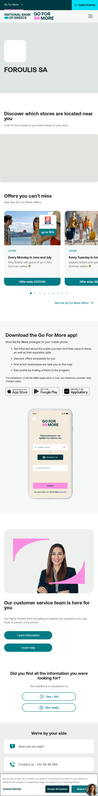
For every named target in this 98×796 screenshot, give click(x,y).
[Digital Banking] (85, 5)
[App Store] (19, 389)
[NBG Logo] (17, 16)
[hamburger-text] (90, 16)
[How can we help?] (49, 746)
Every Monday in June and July (30, 257)
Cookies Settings (12, 789)
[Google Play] (47, 389)
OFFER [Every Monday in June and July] (12, 250)
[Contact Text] (49, 764)
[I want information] (28, 635)
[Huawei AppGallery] (77, 389)
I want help (28, 647)
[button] (31, 293)
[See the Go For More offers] (74, 303)
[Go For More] (43, 16)
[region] (49, 785)
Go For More (13, 4)
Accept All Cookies (57, 789)
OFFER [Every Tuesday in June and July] (73, 250)
